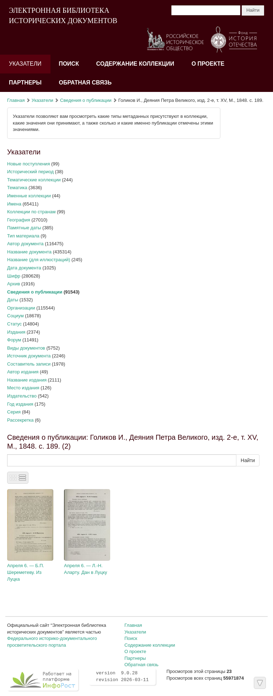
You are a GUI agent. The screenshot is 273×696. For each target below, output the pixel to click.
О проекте (208, 64)
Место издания (23, 387)
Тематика (17, 187)
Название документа (29, 251)
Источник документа (29, 355)
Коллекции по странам (31, 211)
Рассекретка (20, 420)
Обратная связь (85, 83)
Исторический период (30, 171)
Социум (15, 315)
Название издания (27, 380)
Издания (16, 332)
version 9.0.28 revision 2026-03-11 (122, 676)
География (18, 220)
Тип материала (23, 236)
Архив (13, 283)
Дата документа (24, 267)
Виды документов (26, 348)
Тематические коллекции (34, 179)
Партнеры (25, 83)
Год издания (20, 404)
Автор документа (25, 243)
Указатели (25, 64)
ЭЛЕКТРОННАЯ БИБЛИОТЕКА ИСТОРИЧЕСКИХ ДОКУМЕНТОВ (63, 15)
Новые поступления (28, 163)
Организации (21, 308)
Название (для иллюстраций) (38, 259)
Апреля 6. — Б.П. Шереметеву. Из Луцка (25, 572)
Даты (12, 299)
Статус (14, 324)
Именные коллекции (29, 195)
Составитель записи (28, 364)
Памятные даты (24, 227)
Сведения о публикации (85, 100)
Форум (14, 339)
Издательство (22, 396)
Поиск (69, 64)
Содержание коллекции (135, 64)
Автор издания (22, 371)
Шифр (13, 276)
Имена (14, 204)
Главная (16, 100)
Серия (14, 412)
